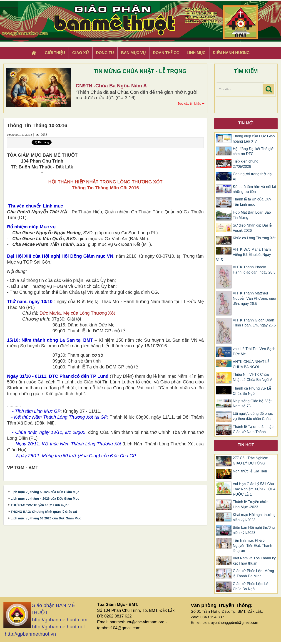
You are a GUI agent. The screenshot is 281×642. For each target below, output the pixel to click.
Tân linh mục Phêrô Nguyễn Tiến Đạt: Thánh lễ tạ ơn (252, 545)
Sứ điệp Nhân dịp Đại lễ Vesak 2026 (252, 227)
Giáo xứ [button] (80, 53)
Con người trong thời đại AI (252, 176)
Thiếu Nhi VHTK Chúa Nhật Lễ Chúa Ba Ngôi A (253, 377)
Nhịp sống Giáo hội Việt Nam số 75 (252, 403)
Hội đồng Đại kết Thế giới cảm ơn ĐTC (253, 151)
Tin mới (246, 123)
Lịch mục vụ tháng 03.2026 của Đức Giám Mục (46, 518)
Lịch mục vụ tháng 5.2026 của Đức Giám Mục (45, 492)
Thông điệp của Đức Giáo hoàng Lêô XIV (254, 138)
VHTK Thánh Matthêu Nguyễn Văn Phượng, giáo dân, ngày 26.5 (254, 298)
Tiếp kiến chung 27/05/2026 (246, 163)
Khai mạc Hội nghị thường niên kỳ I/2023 (254, 517)
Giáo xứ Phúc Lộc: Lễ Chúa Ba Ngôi (250, 586)
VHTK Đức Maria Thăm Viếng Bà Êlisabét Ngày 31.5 (243, 254)
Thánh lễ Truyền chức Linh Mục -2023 (250, 504)
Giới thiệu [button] (55, 53)
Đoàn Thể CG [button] (166, 53)
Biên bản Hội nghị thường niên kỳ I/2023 (254, 530)
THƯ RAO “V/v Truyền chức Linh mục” (40, 505)
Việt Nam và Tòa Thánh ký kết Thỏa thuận (254, 560)
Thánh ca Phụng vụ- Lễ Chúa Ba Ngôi (252, 390)
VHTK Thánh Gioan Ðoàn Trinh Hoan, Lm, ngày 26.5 (254, 322)
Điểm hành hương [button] (231, 53)
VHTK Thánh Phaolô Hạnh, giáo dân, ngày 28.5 (254, 269)
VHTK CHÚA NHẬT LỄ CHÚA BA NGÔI (251, 364)
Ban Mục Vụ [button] (133, 53)
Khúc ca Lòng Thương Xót (254, 238)
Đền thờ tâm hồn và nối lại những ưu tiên (254, 189)
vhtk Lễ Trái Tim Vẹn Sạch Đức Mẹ (254, 351)
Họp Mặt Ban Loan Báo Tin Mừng (252, 215)
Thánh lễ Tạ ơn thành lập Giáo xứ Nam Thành (253, 429)
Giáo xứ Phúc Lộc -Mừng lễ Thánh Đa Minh (253, 573)
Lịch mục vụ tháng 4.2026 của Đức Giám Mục (45, 498)
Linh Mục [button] (196, 53)
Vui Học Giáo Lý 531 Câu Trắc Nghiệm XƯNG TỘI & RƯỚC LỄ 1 (254, 489)
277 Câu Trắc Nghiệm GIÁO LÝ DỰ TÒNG (250, 460)
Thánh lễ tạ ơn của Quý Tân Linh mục (252, 201)
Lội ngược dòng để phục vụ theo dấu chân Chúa (253, 416)
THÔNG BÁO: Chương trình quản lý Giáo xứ (44, 512)
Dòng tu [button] (105, 53)
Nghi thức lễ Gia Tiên (250, 471)
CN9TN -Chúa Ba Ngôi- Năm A (111, 86)
